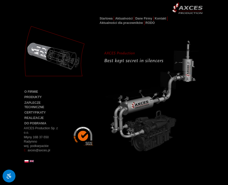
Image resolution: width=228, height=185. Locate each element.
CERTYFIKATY (35, 112)
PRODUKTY (33, 97)
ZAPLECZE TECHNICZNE (34, 105)
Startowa (106, 18)
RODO (150, 23)
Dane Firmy (143, 18)
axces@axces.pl (39, 150)
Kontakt (160, 18)
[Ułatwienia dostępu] (9, 176)
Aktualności (124, 18)
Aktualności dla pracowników (121, 23)
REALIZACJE (34, 118)
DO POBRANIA (35, 123)
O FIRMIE (31, 92)
